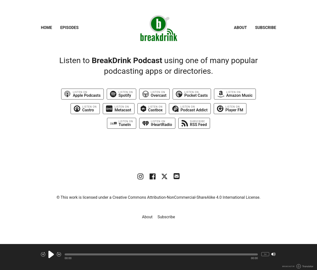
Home (46, 27)
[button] (161, 254)
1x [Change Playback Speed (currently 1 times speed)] (265, 254)
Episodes (69, 27)
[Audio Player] (158, 257)
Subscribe (265, 27)
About (240, 27)
